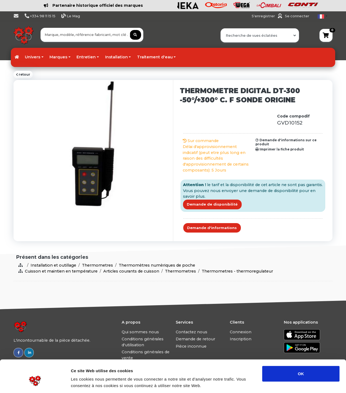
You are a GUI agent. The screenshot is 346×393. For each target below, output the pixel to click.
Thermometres (97, 265)
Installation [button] (116, 57)
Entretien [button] (86, 57)
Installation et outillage (53, 265)
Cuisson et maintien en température (61, 271)
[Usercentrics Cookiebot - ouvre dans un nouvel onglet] (35, 382)
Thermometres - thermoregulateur (237, 271)
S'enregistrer (264, 16)
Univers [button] (32, 57)
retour (23, 74)
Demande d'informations (212, 228)
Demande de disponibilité (212, 204)
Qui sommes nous (140, 332)
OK (301, 348)
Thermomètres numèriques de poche (157, 265)
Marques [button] (58, 57)
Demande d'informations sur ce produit (286, 142)
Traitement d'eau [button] (155, 57)
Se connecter (297, 16)
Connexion (240, 332)
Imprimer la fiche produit (279, 149)
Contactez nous (191, 332)
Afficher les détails (298, 382)
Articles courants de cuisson (131, 271)
